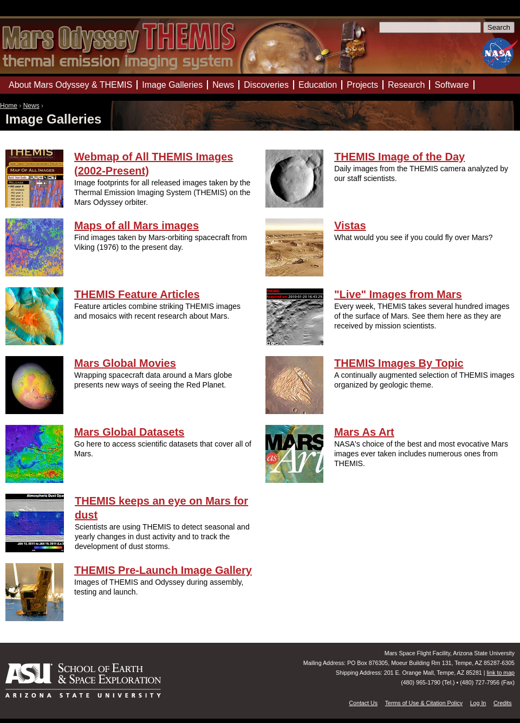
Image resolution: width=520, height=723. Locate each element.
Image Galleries (172, 84)
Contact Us (363, 703)
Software (451, 84)
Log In (478, 703)
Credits (502, 703)
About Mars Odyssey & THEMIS (70, 84)
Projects (362, 84)
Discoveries (266, 84)
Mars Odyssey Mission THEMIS (32, 13)
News (31, 105)
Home (8, 105)
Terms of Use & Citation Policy (424, 703)
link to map (500, 672)
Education (317, 84)
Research (406, 84)
